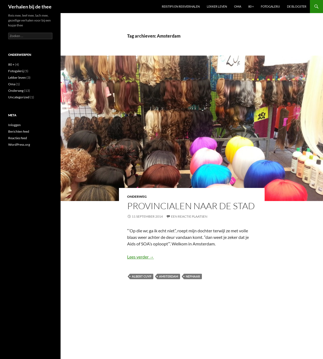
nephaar (193, 276)
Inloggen (14, 125)
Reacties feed (17, 138)
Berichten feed (18, 131)
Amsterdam (168, 276)
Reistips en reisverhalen (181, 6)
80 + (251, 6)
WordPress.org (19, 144)
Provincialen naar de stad (191, 205)
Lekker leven (217, 6)
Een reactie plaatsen (189, 216)
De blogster (296, 6)
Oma (237, 6)
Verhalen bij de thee (30, 7)
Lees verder (140, 256)
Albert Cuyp (141, 276)
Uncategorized (18, 97)
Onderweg (137, 196)
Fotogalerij (270, 6)
